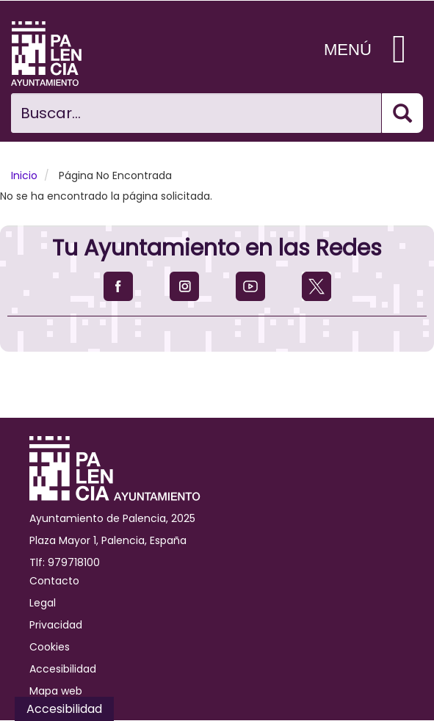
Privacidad (55, 624)
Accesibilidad (62, 669)
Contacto (54, 580)
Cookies (49, 647)
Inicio (24, 175)
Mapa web (55, 691)
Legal (42, 602)
